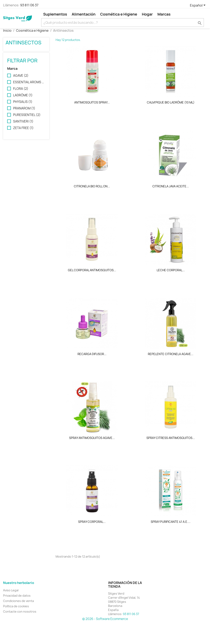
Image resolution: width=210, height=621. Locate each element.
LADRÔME (23, 95)
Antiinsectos (23, 42)
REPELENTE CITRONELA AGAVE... (170, 354)
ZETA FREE (23, 128)
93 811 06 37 (29, 5)
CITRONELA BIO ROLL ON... (92, 186)
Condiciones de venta (18, 601)
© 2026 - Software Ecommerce (105, 619)
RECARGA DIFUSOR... (92, 354)
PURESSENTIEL (27, 115)
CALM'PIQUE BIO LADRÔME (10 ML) (170, 102)
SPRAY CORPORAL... (92, 522)
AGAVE (21, 76)
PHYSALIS (22, 102)
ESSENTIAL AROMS (29, 82)
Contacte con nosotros (19, 611)
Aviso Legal (10, 590)
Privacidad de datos (17, 595)
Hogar (147, 14)
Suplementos (55, 14)
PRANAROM (24, 108)
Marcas (164, 14)
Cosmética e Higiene (118, 14)
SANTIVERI (23, 121)
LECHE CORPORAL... (171, 270)
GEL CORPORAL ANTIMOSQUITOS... (92, 270)
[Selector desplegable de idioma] (198, 5)
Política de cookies (16, 606)
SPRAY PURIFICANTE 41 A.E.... (171, 522)
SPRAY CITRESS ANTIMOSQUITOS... (170, 438)
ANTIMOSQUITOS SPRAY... (92, 102)
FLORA (20, 89)
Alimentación (84, 14)
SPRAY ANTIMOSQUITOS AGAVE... (92, 438)
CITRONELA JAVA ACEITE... (170, 186)
